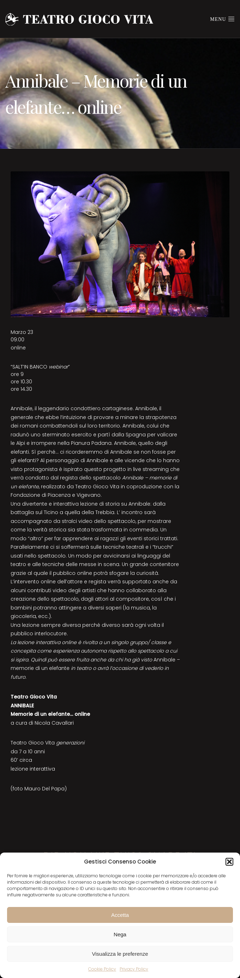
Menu (222, 19)
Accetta (120, 915)
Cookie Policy (102, 969)
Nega (120, 934)
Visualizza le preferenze (120, 954)
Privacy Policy (134, 969)
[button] (229, 861)
